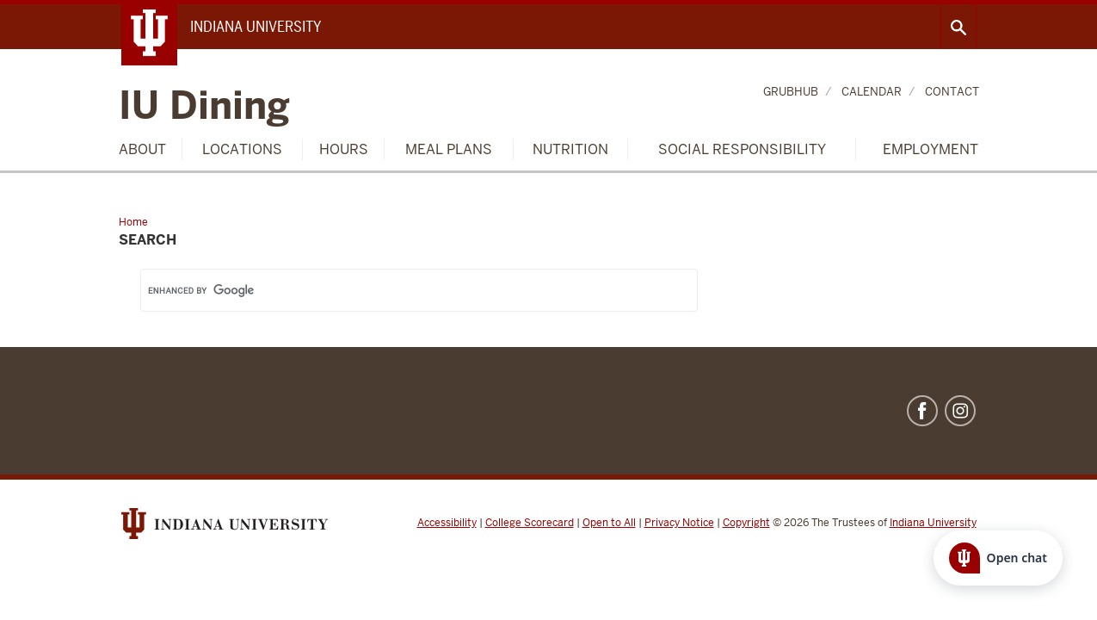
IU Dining (204, 106)
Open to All (609, 523)
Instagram (960, 410)
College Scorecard (529, 523)
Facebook (922, 410)
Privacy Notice (679, 523)
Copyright (746, 523)
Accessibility (447, 523)
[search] (398, 290)
